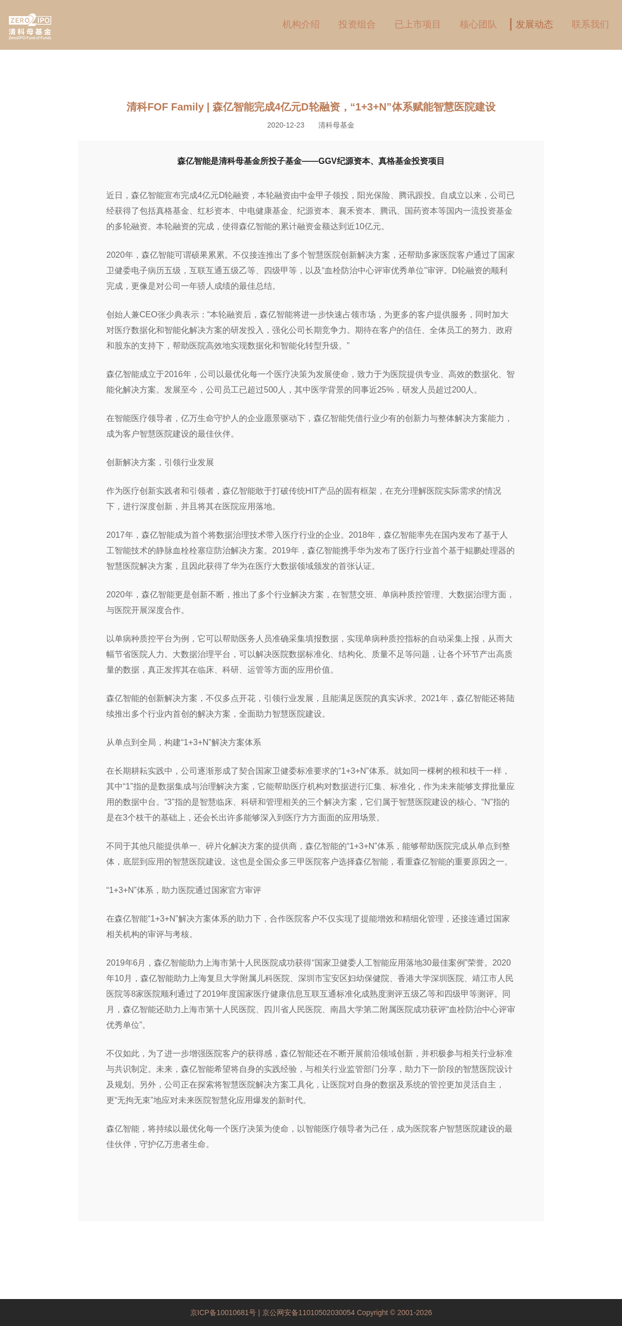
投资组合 (357, 24)
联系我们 (590, 24)
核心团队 (478, 24)
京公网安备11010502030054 (308, 1312)
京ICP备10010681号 (224, 1312)
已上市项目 (417, 24)
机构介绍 (301, 24)
